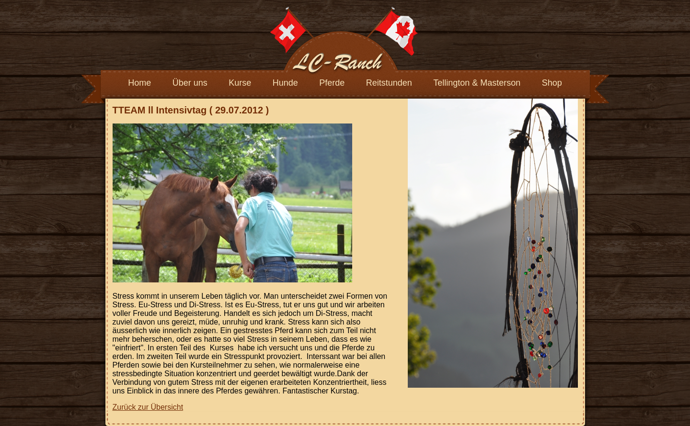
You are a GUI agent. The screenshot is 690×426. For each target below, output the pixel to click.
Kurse (240, 83)
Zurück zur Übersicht (148, 407)
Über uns (189, 83)
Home (139, 83)
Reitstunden (389, 83)
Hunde (285, 83)
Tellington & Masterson (476, 83)
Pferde (332, 83)
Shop (552, 83)
